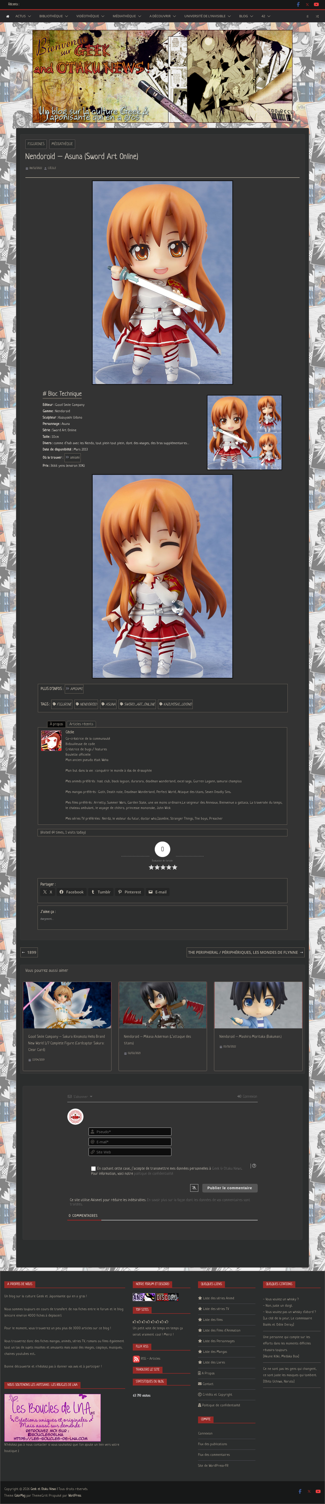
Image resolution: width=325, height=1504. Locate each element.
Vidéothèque (87, 16)
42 (263, 16)
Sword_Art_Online (139, 704)
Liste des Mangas (215, 1352)
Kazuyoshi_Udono (178, 704)
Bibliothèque (51, 16)
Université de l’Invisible (204, 16)
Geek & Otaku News (226, 1169)
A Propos (208, 1373)
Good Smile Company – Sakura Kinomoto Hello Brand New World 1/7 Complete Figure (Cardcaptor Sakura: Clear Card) (66, 1043)
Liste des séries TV (216, 1309)
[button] (28, 16)
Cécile (52, 168)
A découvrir (160, 16)
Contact (208, 1384)
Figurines (36, 144)
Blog (243, 16)
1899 (29, 952)
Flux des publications (212, 1444)
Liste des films (213, 1320)
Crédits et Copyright (217, 1395)
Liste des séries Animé (218, 1298)
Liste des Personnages (219, 1341)
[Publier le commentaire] (229, 1188)
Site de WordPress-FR (213, 1466)
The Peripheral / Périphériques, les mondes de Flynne (245, 952)
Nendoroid (88, 704)
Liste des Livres (214, 1362)
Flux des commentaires (214, 1455)
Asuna (111, 704)
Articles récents (81, 724)
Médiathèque (124, 16)
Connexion (247, 1097)
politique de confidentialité (153, 1174)
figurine (64, 704)
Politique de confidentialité (221, 1405)
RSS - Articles (146, 1359)
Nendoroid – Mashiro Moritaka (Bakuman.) (250, 1037)
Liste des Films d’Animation (221, 1331)
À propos (56, 724)
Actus (20, 16)
